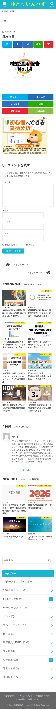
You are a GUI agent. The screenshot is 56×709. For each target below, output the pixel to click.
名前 (5, 210)
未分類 (9, 651)
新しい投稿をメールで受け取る (19, 245)
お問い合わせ (33, 699)
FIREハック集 (13, 599)
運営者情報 (11, 668)
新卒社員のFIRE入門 (16, 642)
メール (6, 222)
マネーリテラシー (14, 625)
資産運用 (10, 659)
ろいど (15, 436)
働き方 (8, 633)
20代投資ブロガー (14, 590)
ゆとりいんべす (28, 4)
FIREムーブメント (15, 607)
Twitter (28, 470)
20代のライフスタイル (17, 581)
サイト (5, 233)
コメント (6, 182)
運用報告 (10, 677)
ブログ (8, 616)
